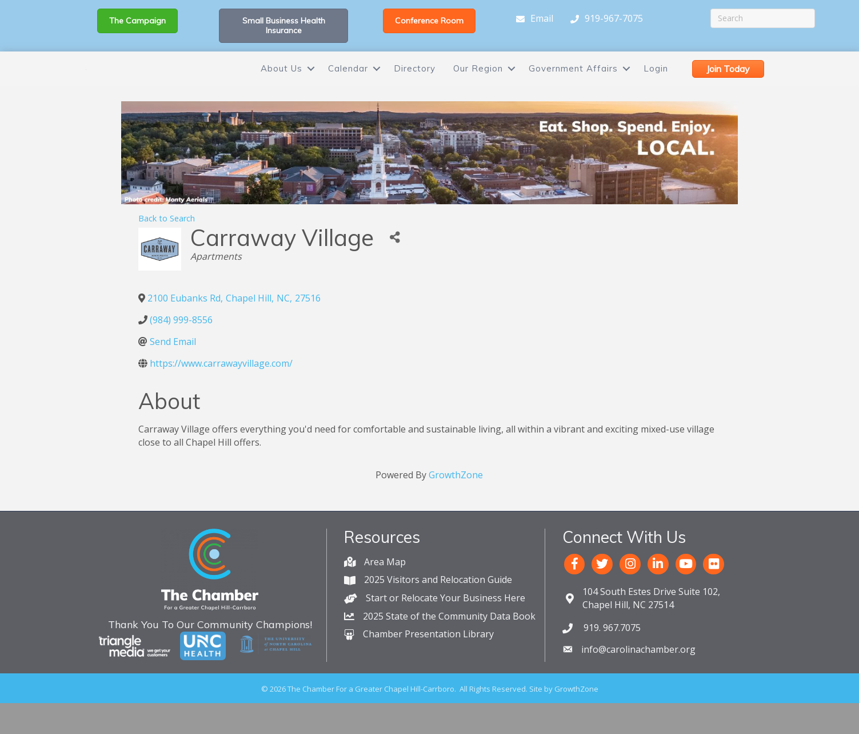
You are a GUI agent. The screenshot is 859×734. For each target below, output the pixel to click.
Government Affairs (573, 83)
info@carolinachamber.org (638, 680)
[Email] (531, 19)
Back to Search (166, 249)
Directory (415, 83)
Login (656, 83)
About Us (281, 83)
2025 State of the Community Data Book (449, 647)
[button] (137, 21)
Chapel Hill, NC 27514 (651, 629)
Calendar (348, 83)
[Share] (395, 268)
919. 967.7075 (611, 658)
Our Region (478, 83)
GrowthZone (456, 505)
